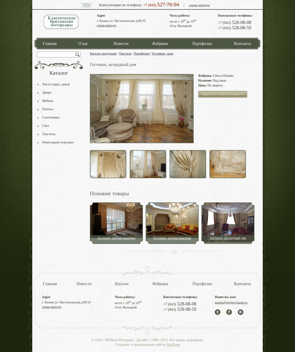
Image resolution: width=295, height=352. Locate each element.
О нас (83, 43)
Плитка (47, 109)
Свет (45, 125)
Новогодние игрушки (58, 142)
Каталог (122, 283)
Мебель (47, 101)
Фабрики (160, 43)
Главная (49, 43)
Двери (46, 92)
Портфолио (202, 43)
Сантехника (50, 117)
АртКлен (173, 344)
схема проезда (199, 5)
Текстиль (125, 53)
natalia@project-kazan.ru (231, 302)
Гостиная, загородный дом (228, 238)
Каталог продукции (103, 53)
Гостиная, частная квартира (116, 238)
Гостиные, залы (162, 53)
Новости (120, 43)
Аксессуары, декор (56, 84)
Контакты (242, 43)
